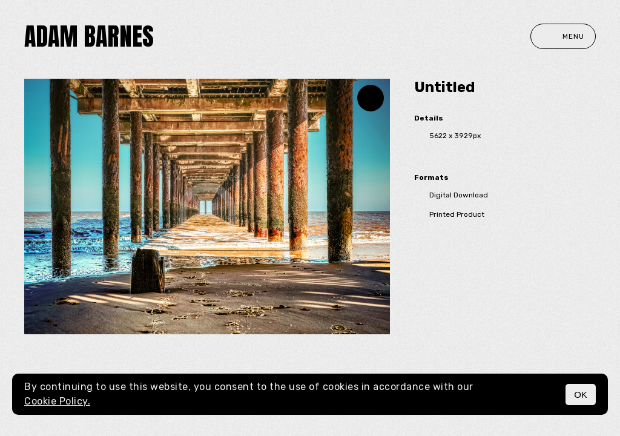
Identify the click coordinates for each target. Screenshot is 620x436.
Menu (563, 36)
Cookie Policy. (57, 401)
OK (580, 394)
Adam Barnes (89, 36)
